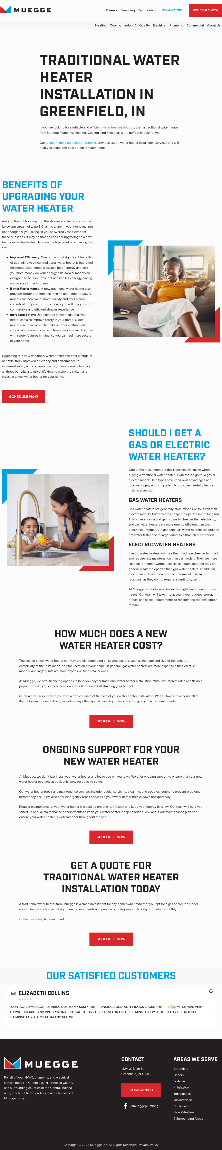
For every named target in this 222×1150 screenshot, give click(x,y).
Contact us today (31, 919)
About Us (213, 25)
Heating (101, 25)
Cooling (115, 25)
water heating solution (118, 127)
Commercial (195, 25)
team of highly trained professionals (71, 142)
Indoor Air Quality (137, 25)
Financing (127, 10)
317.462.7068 (173, 10)
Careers (111, 10)
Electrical (159, 25)
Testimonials (147, 10)
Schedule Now (205, 10)
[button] (6, 1007)
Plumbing (176, 25)
